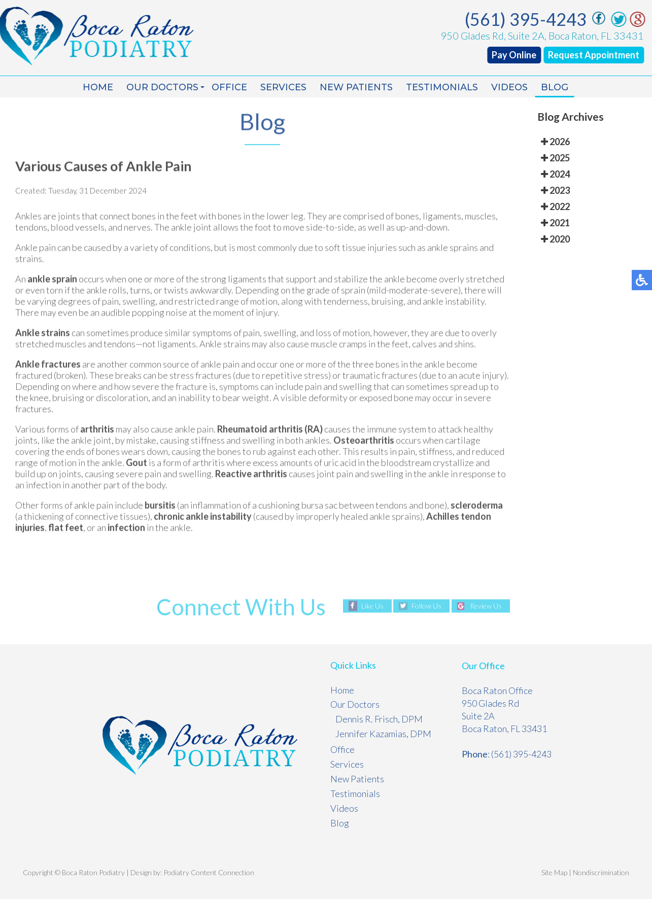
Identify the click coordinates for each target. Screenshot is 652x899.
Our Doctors (162, 87)
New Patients (356, 87)
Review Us (486, 606)
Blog (554, 87)
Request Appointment (595, 54)
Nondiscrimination (601, 872)
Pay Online (516, 54)
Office (229, 87)
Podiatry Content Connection (208, 872)
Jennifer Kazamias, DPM (383, 733)
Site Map (554, 872)
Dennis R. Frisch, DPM (379, 718)
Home (98, 87)
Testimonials (442, 87)
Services (283, 87)
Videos (509, 87)
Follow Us (426, 606)
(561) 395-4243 (528, 19)
